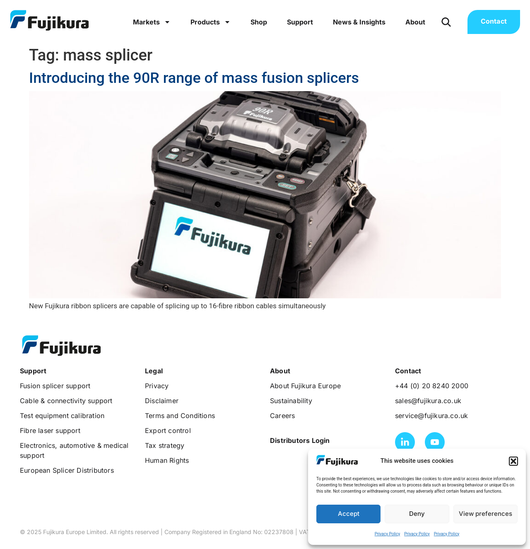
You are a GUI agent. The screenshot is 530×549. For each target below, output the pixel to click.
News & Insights (359, 22)
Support (300, 22)
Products (210, 22)
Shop (259, 22)
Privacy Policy (387, 534)
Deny (417, 514)
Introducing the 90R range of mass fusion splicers (194, 78)
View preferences (485, 514)
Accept (348, 514)
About (415, 22)
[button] (513, 461)
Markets (152, 22)
